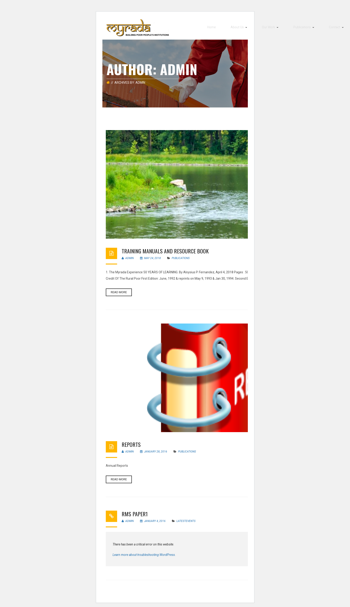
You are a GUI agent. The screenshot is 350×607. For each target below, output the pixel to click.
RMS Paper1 (135, 511)
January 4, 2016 (153, 518)
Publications (181, 255)
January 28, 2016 (154, 449)
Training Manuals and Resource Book (165, 249)
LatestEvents (186, 518)
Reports (131, 442)
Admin (128, 255)
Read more (119, 290)
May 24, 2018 (151, 255)
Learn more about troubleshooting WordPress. (144, 552)
